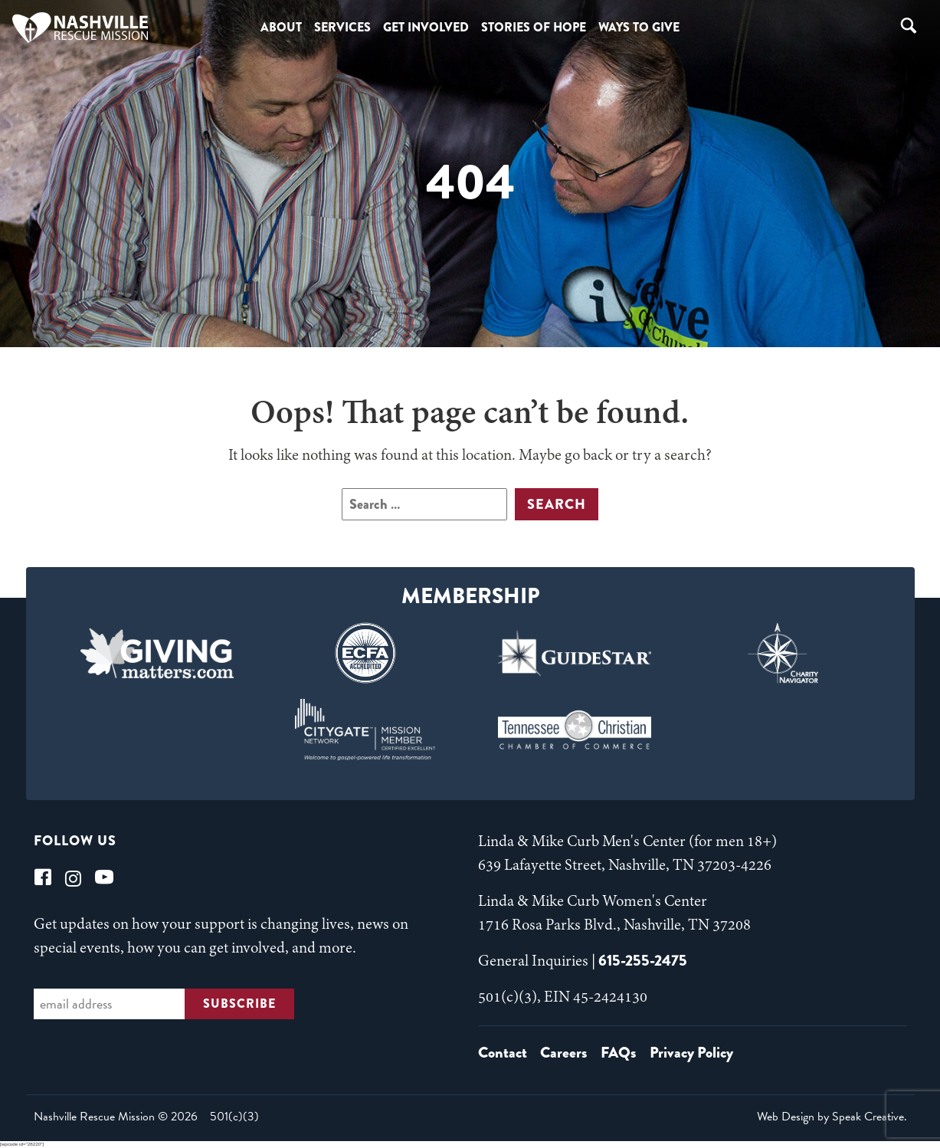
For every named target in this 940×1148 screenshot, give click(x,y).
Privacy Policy (691, 1052)
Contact (502, 1052)
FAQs (618, 1052)
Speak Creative (868, 1116)
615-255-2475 (642, 961)
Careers (563, 1052)
